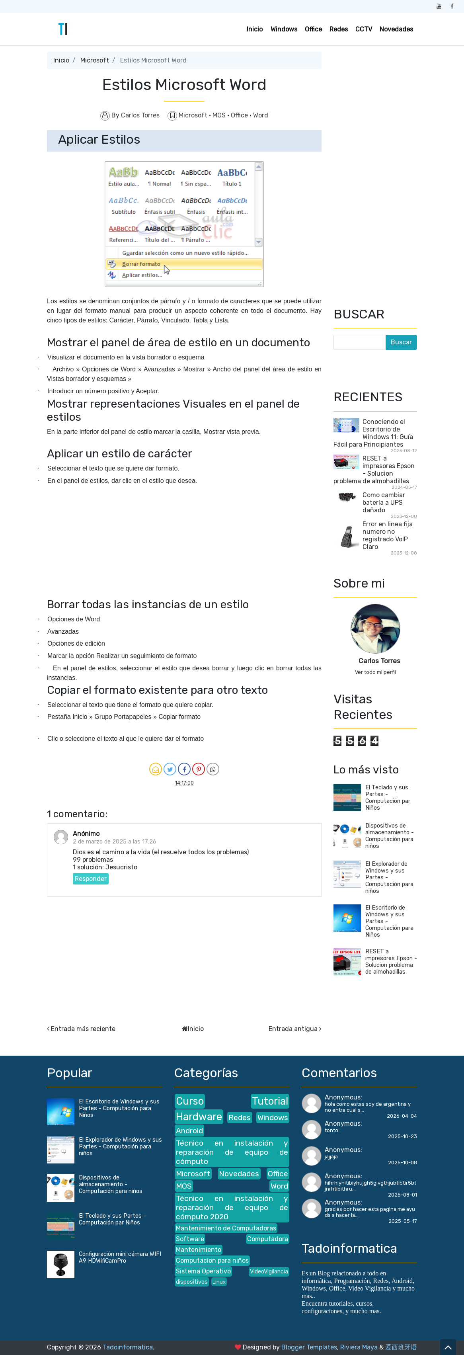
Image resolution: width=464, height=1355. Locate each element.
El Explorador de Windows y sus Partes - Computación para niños (120, 1146)
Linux (219, 1282)
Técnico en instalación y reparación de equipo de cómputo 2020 (232, 1207)
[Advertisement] (184, 569)
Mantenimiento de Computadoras (226, 1228)
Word (260, 115)
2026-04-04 (402, 1116)
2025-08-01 (402, 1195)
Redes (338, 29)
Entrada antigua (293, 1029)
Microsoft (94, 60)
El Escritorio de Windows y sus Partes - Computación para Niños (119, 1108)
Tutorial (270, 1101)
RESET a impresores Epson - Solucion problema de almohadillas (374, 470)
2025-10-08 (402, 1163)
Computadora (267, 1239)
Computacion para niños (212, 1260)
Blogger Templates (309, 1347)
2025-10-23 (402, 1136)
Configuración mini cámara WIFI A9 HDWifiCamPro (120, 1257)
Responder (91, 879)
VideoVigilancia (269, 1271)
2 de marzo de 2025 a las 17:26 (114, 841)
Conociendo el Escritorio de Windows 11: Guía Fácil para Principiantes (373, 433)
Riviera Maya (359, 1347)
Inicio (255, 29)
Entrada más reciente (83, 1029)
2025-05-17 (402, 1221)
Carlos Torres (379, 661)
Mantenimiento (198, 1249)
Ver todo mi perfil (375, 672)
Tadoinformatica (128, 1347)
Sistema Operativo (203, 1271)
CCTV (363, 29)
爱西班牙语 (401, 1347)
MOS (220, 115)
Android (189, 1130)
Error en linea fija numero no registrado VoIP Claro (388, 535)
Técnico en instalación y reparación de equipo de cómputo (232, 1152)
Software (190, 1239)
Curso (190, 1101)
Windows (284, 29)
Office (313, 29)
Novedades (396, 29)
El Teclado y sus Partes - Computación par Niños (387, 797)
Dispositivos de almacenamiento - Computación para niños (389, 835)
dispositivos (192, 1282)
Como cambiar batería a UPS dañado (384, 502)
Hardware (199, 1117)
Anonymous (343, 1097)
